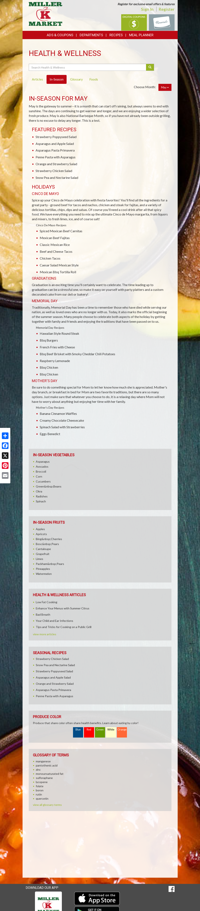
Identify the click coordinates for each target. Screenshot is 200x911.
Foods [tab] (93, 79)
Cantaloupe (43, 549)
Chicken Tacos (50, 258)
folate (39, 786)
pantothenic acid (46, 765)
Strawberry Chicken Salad (54, 171)
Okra (39, 491)
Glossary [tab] (76, 79)
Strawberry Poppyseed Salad (56, 137)
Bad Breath (43, 614)
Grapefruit (42, 554)
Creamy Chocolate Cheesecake (62, 420)
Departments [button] (91, 35)
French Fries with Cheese (57, 347)
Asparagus (43, 461)
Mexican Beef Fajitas (55, 238)
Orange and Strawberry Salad (56, 164)
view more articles (44, 634)
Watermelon (44, 573)
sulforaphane (44, 778)
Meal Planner (141, 35)
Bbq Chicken (49, 367)
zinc (38, 769)
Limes (39, 559)
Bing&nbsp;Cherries (49, 539)
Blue (78, 729)
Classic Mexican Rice (55, 245)
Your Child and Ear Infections (54, 620)
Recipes (116, 35)
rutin (39, 794)
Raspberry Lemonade (55, 361)
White (110, 729)
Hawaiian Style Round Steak (59, 333)
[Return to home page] (45, 13)
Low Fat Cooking (46, 602)
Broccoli (41, 471)
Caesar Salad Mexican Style (59, 265)
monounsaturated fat (49, 773)
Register (167, 9)
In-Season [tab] (56, 79)
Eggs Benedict (50, 434)
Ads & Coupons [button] (60, 35)
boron (39, 790)
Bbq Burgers (49, 340)
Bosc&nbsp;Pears (47, 544)
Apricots (41, 534)
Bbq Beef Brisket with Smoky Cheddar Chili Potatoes (77, 354)
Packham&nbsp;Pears (50, 564)
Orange (122, 729)
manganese (43, 761)
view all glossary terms (47, 804)
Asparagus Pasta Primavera (55, 150)
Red (89, 729)
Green (100, 729)
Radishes (42, 496)
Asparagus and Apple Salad (55, 144)
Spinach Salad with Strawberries (62, 427)
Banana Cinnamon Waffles (58, 413)
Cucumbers (43, 481)
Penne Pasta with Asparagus (55, 157)
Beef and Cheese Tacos (56, 251)
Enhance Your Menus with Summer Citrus (62, 608)
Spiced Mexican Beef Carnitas (61, 231)
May (165, 87)
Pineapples (43, 568)
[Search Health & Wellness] (88, 67)
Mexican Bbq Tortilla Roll (58, 272)
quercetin (42, 798)
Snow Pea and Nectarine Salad (57, 177)
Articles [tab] (37, 79)
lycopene (42, 782)
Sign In (147, 9)
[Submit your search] (150, 67)
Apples (40, 529)
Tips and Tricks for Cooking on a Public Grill (63, 627)
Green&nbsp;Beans (48, 486)
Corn (39, 476)
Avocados (42, 466)
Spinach (41, 501)
